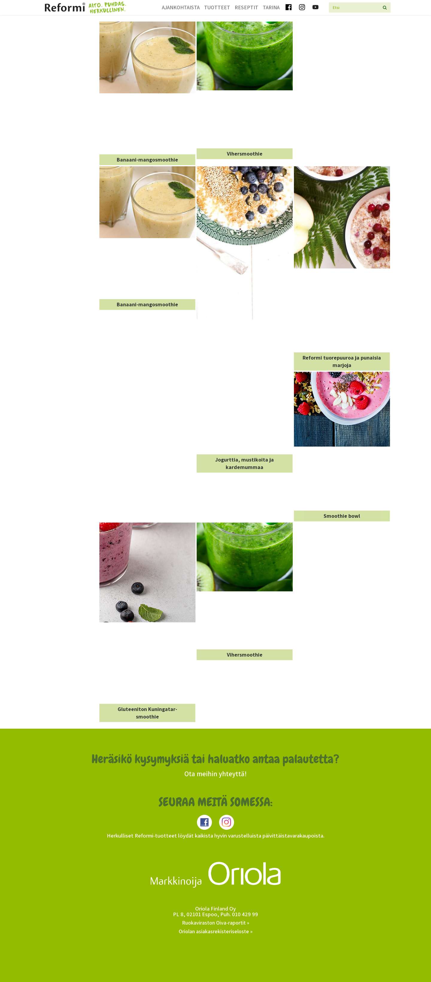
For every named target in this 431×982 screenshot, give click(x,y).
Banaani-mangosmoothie (147, 159)
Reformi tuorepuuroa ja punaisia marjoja (342, 361)
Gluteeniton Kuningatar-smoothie (147, 713)
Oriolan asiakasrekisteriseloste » (216, 931)
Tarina (271, 7)
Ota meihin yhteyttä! (215, 773)
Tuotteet (217, 7)
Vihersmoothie (244, 153)
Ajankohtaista (181, 7)
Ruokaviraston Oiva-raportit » (215, 922)
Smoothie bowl (342, 515)
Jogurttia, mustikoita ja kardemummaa (244, 463)
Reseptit (246, 7)
